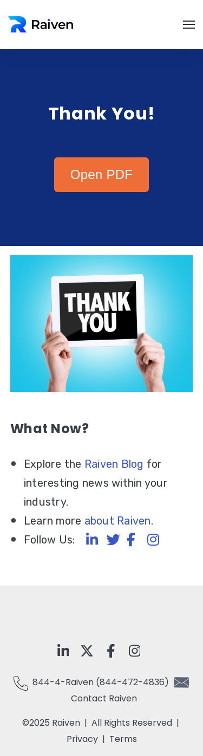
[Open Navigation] (189, 25)
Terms (123, 739)
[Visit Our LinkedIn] (63, 650)
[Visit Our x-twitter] (87, 650)
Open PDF (101, 174)
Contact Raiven (104, 698)
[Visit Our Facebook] (111, 650)
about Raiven (117, 520)
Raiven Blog (114, 463)
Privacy (84, 739)
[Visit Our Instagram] (135, 650)
